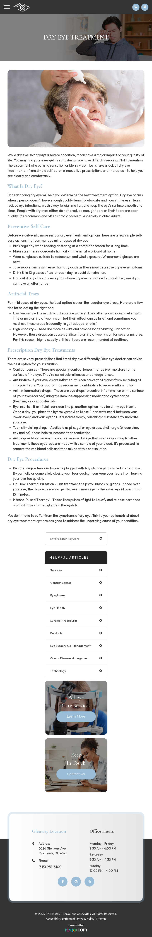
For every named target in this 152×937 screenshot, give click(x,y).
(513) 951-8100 (50, 866)
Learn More (76, 717)
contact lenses (60, 583)
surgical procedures (63, 620)
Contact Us (76, 774)
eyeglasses (57, 595)
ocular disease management (70, 658)
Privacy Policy (85, 918)
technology (58, 671)
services (56, 570)
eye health (57, 608)
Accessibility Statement (60, 918)
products (56, 633)
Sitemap (101, 918)
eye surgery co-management (70, 646)
